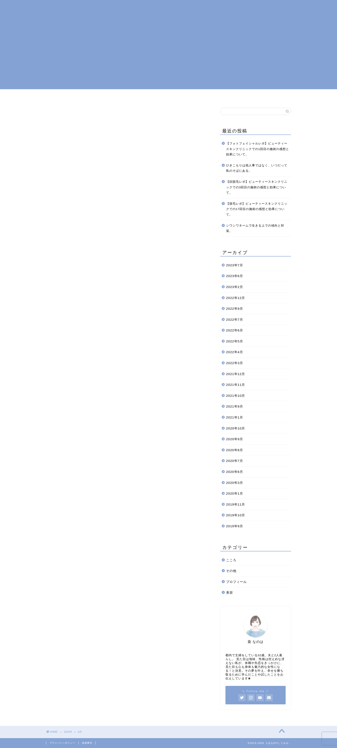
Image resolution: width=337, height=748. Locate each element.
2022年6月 (234, 330)
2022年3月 (234, 363)
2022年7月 (234, 319)
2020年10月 (235, 428)
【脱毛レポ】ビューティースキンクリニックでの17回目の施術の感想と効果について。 (256, 209)
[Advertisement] (168, 59)
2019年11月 (235, 504)
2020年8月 (234, 450)
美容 (189, 96)
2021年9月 (234, 406)
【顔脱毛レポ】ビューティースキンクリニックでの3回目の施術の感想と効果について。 (256, 187)
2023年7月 (234, 265)
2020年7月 (234, 461)
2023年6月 (234, 276)
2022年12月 (235, 298)
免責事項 (87, 743)
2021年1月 (234, 417)
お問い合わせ (214, 96)
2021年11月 (235, 384)
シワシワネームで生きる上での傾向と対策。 (255, 228)
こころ (170, 96)
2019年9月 (234, 526)
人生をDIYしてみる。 (168, 13)
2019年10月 (235, 515)
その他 (231, 571)
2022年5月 (234, 341)
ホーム (118, 96)
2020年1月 (234, 493)
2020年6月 (234, 472)
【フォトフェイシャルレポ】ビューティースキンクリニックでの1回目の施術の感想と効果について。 (257, 149)
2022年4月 (234, 352)
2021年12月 (235, 374)
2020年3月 (234, 482)
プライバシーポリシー (62, 743)
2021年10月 (235, 395)
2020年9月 (234, 439)
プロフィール (144, 96)
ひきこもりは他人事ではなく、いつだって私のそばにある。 (256, 168)
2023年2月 (234, 287)
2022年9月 (234, 308)
